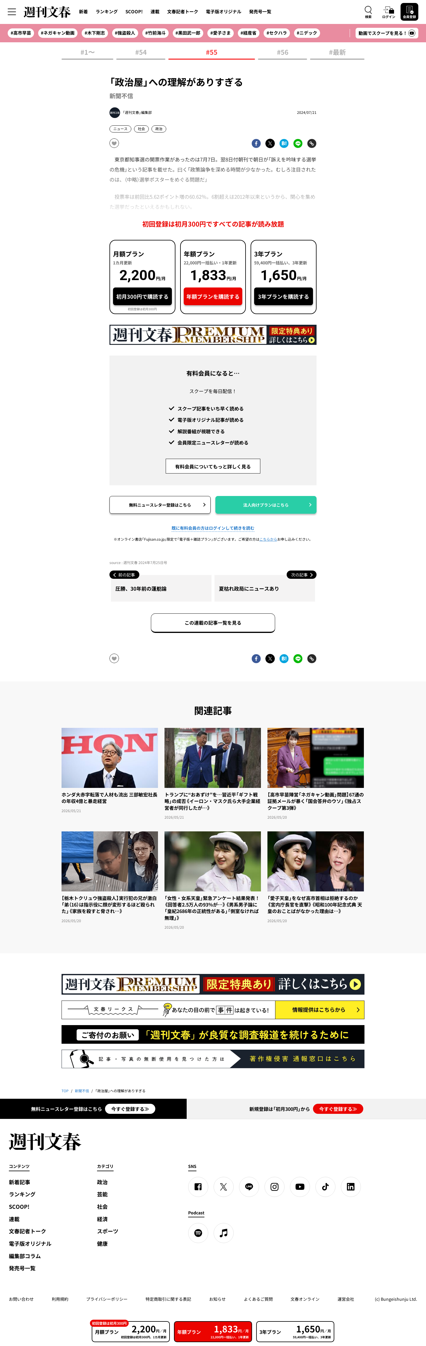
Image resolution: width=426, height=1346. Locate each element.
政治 (158, 128)
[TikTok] (325, 1187)
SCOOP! (134, 11)
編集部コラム (25, 1256)
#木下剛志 (95, 33)
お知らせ (217, 1299)
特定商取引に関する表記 (168, 1299)
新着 (83, 11)
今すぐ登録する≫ (130, 1108)
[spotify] (198, 1233)
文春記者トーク (182, 11)
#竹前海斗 (155, 33)
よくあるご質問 (258, 1299)
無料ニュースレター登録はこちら (160, 505)
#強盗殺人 (125, 33)
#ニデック (307, 33)
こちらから (268, 539)
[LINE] (249, 1187)
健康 (102, 1244)
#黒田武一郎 (187, 33)
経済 (102, 1219)
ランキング (107, 11)
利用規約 (60, 1299)
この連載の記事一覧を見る (213, 622)
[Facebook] (198, 1187)
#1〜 (87, 52)
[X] (224, 1187)
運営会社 (346, 1299)
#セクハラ (277, 33)
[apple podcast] (224, 1233)
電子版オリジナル (223, 11)
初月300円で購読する (142, 296)
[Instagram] (274, 1187)
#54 (141, 52)
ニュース (120, 128)
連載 (155, 11)
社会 (141, 128)
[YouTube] (300, 1187)
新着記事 (19, 1182)
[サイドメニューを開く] (12, 12)
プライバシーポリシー (107, 1299)
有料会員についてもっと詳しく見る (213, 466)
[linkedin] (351, 1187)
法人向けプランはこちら (266, 505)
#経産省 (248, 33)
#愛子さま (220, 33)
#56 (282, 52)
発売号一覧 (260, 11)
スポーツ (107, 1231)
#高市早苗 (21, 33)
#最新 (337, 52)
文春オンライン (305, 1299)
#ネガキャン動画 (58, 33)
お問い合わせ (21, 1299)
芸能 (102, 1194)
